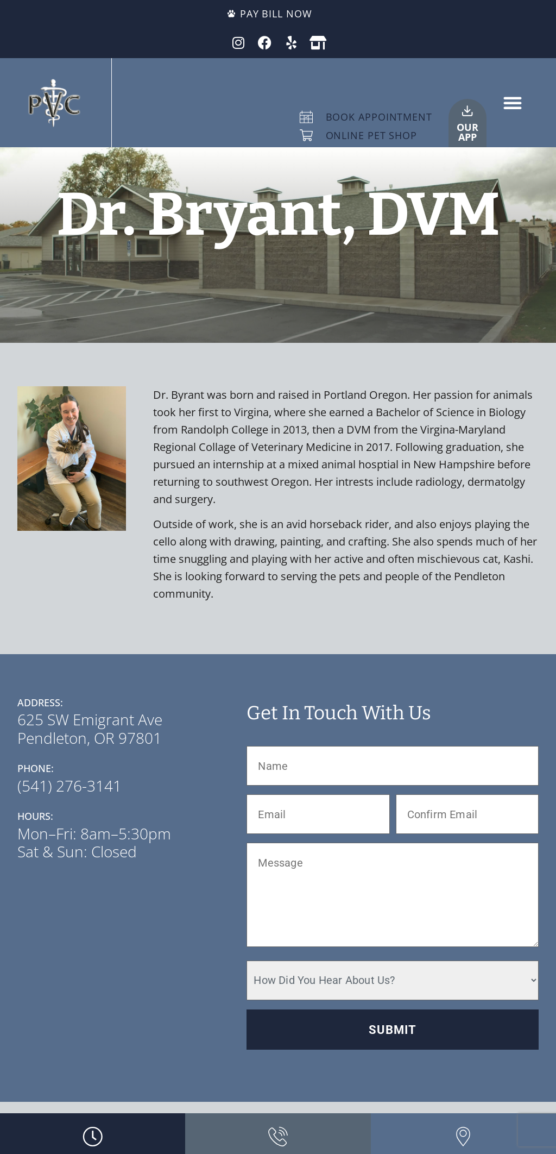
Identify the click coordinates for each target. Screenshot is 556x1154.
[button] (512, 102)
